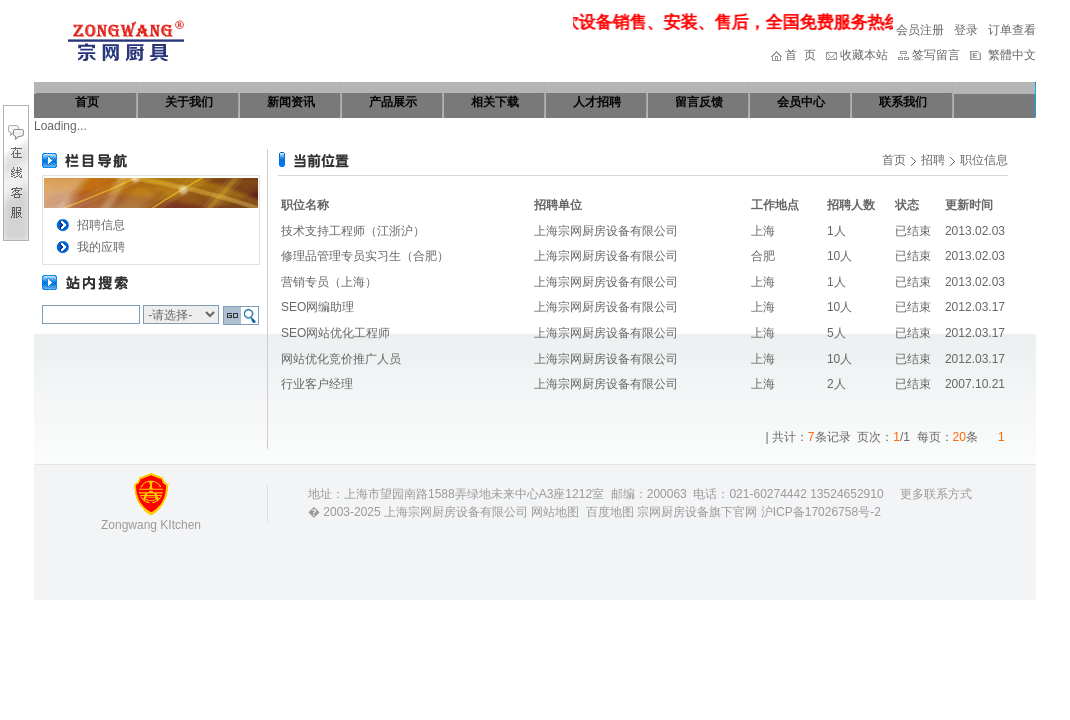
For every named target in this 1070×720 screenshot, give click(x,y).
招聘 (933, 160)
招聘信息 (101, 225)
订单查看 (1012, 30)
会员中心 (801, 102)
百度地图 (610, 512)
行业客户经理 (317, 384)
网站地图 (555, 512)
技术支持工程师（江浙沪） (353, 231)
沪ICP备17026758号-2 (821, 512)
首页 (87, 102)
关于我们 (189, 102)
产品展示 (393, 102)
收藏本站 (864, 55)
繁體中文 (1012, 55)
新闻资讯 (291, 102)
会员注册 (920, 30)
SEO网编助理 (317, 307)
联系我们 (903, 102)
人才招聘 (597, 102)
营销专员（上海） (329, 282)
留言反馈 (699, 102)
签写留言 (936, 55)
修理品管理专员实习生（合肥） (365, 256)
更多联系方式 (936, 494)
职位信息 (984, 160)
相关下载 (495, 102)
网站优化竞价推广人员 (341, 359)
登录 (966, 30)
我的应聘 (101, 247)
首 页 (800, 55)
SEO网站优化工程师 (335, 333)
